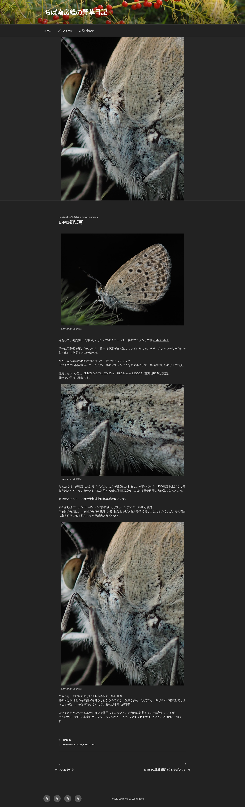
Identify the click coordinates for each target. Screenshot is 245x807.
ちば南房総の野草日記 (75, 12)
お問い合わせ (86, 30)
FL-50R (92, 745)
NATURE (67, 740)
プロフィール (65, 30)
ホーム (47, 30)
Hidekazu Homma (89, 217)
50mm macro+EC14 (72, 745)
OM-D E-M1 (160, 340)
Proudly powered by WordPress (127, 798)
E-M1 (85, 745)
